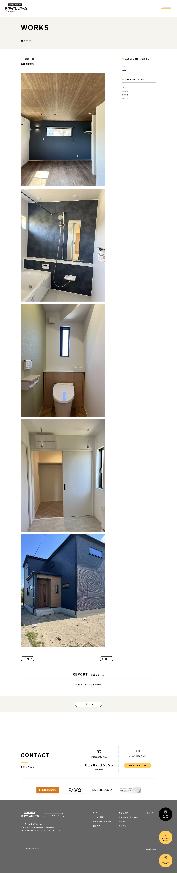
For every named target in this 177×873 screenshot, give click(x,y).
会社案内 (122, 821)
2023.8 (125, 95)
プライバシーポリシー (31, 849)
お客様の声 (123, 813)
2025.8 (125, 87)
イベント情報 (98, 817)
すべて (124, 66)
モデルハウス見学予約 (165, 766)
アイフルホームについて (129, 817)
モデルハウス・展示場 (102, 821)
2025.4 (125, 91)
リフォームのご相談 (165, 789)
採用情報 (122, 826)
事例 (124, 70)
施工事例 (96, 826)
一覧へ (87, 704)
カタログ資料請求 (165, 743)
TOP (95, 813)
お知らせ (150, 813)
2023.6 (125, 99)
